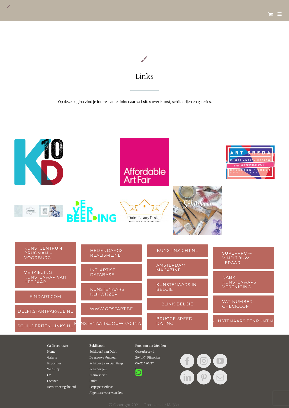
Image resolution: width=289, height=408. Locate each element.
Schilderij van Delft (103, 352)
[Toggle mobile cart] (270, 14)
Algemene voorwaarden (106, 393)
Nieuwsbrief (98, 375)
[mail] (220, 377)
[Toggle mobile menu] (279, 14)
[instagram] (204, 361)
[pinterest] (204, 377)
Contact (52, 381)
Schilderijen (98, 369)
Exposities (54, 363)
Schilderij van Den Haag (106, 363)
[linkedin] (187, 377)
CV (49, 375)
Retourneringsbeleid (61, 387)
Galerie (52, 357)
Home (51, 352)
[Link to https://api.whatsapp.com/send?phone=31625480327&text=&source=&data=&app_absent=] (135, 368)
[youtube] (220, 361)
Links (93, 381)
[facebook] (187, 361)
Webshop (53, 369)
